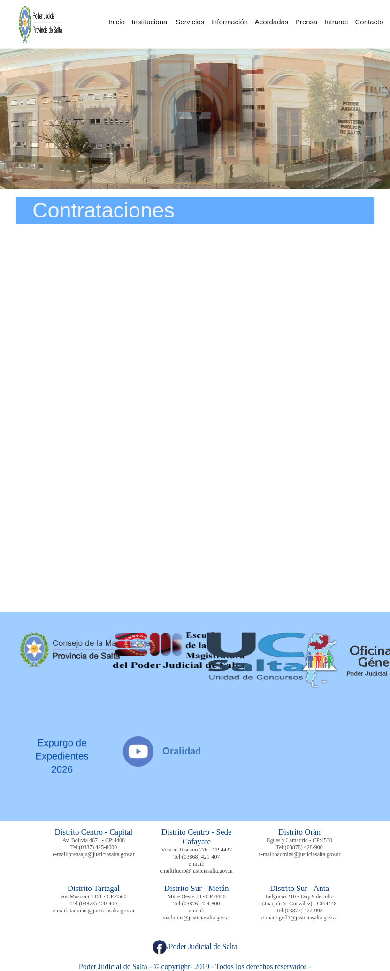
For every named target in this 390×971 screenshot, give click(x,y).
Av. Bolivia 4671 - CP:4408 (93, 840)
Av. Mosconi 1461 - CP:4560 (93, 896)
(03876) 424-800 (201, 903)
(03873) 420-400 (98, 903)
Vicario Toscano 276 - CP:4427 (196, 849)
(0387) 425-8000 (98, 847)
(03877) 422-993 (304, 910)
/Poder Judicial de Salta (195, 946)
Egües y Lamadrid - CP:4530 (299, 840)
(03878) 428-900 (304, 847)
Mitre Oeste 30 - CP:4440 (197, 896)
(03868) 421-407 (201, 856)
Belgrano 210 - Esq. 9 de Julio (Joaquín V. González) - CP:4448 (299, 900)
